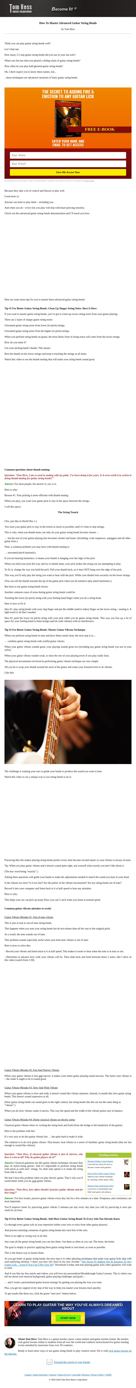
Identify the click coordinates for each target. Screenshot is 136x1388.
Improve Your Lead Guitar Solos (101, 1186)
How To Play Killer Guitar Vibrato (101, 1173)
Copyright (76, 1375)
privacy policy (89, 181)
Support (52, 1375)
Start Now (68, 1318)
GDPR (109, 1375)
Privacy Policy (97, 1375)
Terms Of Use (64, 1375)
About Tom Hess (40, 1375)
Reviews (86, 1375)
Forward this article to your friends (72, 1362)
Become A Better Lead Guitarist (100, 1161)
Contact (27, 1375)
